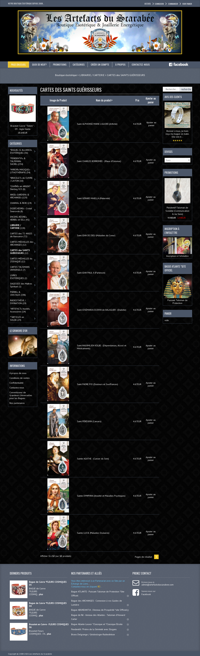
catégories (79, 64)
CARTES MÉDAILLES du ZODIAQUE (21, 260)
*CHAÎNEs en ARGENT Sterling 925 (20, 188)
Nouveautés (16, 90)
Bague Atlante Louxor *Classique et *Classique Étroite (100, 624)
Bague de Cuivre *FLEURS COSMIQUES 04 (48, 604)
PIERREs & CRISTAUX (18, 293)
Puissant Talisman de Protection (177, 290)
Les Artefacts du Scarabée (40, 654)
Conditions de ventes (19, 378)
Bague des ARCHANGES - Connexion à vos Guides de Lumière (100, 602)
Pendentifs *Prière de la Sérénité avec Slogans (100, 629)
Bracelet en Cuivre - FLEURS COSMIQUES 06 (49, 626)
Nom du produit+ (104, 100)
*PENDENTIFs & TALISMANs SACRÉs (18, 161)
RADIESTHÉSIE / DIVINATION (18, 302)
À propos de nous (17, 373)
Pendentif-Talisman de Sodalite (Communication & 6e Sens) (177, 211)
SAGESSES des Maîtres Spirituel (21, 285)
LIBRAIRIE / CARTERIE (91, 75)
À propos (121, 64)
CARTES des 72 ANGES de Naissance (21, 235)
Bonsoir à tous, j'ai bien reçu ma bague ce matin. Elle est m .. (177, 134)
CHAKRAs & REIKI (21, 203)
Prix (137, 100)
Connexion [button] (159, 3)
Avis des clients (173, 97)
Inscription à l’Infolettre (177, 247)
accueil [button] (148, 3)
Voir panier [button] (187, 3)
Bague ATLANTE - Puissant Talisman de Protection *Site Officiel (100, 593)
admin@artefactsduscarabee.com (157, 584)
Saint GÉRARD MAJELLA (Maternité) (93, 198)
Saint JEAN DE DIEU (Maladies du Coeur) (96, 235)
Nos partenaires (17, 403)
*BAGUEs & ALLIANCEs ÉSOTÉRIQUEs (21, 151)
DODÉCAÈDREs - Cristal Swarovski (21, 210)
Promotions (60, 64)
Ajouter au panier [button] (151, 124)
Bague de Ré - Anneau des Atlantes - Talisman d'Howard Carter (100, 617)
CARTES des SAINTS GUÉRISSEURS (126, 75)
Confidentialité (16, 382)
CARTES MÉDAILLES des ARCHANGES (21, 243)
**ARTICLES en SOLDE (17, 318)
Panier (168, 313)
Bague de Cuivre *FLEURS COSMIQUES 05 (48, 583)
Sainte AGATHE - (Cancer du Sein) (93, 458)
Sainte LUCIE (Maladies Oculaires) (93, 532)
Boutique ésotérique (66, 75)
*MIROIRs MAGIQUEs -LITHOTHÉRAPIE (20, 171)
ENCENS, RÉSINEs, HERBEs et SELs (20, 218)
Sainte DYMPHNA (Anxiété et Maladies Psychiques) (101, 495)
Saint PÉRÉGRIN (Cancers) (89, 421)
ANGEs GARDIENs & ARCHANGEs (19, 196)
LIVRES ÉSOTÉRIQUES (18, 277)
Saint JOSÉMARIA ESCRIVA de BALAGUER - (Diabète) (101, 309)
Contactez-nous (141, 64)
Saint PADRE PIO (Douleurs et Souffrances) (97, 384)
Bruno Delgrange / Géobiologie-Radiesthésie (100, 634)
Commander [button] (173, 3)
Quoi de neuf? (39, 64)
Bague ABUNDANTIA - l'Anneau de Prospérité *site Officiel (100, 609)
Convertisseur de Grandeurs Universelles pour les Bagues (20, 395)
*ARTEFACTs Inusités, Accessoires (20, 310)
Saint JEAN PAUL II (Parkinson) (91, 272)
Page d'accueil (18, 64)
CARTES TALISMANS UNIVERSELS (20, 268)
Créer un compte (100, 64)
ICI (98, 586)
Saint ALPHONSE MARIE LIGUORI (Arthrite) (97, 123)
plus (41, 594)
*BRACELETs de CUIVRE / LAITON (21, 179)
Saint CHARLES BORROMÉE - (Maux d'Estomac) (99, 161)
